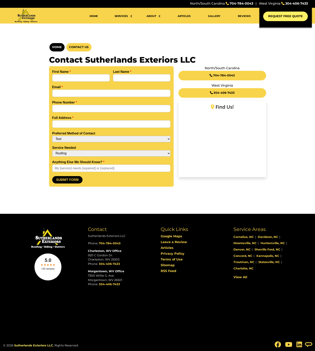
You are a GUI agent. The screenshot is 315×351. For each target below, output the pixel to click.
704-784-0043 (241, 3)
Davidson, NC (268, 237)
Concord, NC (242, 256)
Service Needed (64, 147)
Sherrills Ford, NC (267, 249)
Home (57, 47)
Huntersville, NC (273, 243)
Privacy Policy (172, 253)
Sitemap (168, 265)
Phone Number (64, 102)
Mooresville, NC (245, 243)
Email (57, 87)
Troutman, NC (243, 262)
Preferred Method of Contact (73, 133)
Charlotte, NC (243, 268)
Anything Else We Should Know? (78, 162)
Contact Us (79, 47)
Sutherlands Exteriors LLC (33, 345)
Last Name (122, 71)
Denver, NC (242, 249)
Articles (167, 248)
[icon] (278, 346)
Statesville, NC (269, 262)
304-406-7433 (296, 3)
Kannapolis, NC (267, 256)
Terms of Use (172, 259)
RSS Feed (168, 271)
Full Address (63, 117)
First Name (61, 71)
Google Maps (171, 236)
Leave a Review (174, 242)
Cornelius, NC (243, 237)
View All (240, 277)
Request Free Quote (285, 16)
